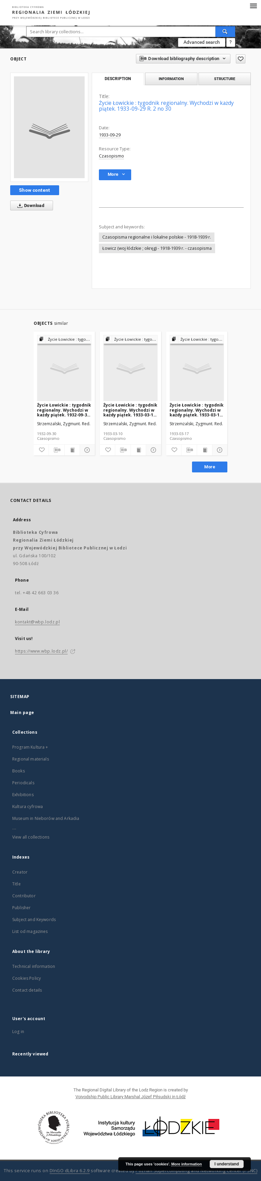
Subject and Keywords (34, 919)
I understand (226, 1164)
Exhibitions (23, 795)
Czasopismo (111, 156)
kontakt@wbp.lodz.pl (37, 622)
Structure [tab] (224, 78)
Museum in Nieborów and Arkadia (46, 818)
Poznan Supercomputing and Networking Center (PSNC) (196, 1171)
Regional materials (30, 759)
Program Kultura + (30, 747)
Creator (20, 872)
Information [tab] (171, 78)
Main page (22, 712)
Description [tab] (118, 78)
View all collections (30, 837)
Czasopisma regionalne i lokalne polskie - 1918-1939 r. (156, 237)
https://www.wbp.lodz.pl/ (41, 651)
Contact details (27, 990)
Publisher (21, 908)
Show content (34, 190)
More (209, 466)
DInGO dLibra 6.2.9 (70, 1171)
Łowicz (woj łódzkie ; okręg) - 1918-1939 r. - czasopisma (157, 248)
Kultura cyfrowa (27, 806)
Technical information (33, 966)
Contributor (24, 896)
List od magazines (30, 931)
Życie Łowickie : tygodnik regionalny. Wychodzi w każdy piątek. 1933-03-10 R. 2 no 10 (130, 409)
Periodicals (23, 783)
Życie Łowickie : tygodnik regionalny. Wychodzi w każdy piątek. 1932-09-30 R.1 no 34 (64, 409)
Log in (18, 1031)
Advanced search (202, 42)
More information (186, 1164)
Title (16, 884)
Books (18, 771)
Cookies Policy (26, 978)
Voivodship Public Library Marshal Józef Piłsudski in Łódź (130, 1096)
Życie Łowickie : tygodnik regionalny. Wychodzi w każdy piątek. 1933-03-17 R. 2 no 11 (197, 409)
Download (29, 205)
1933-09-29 (110, 135)
